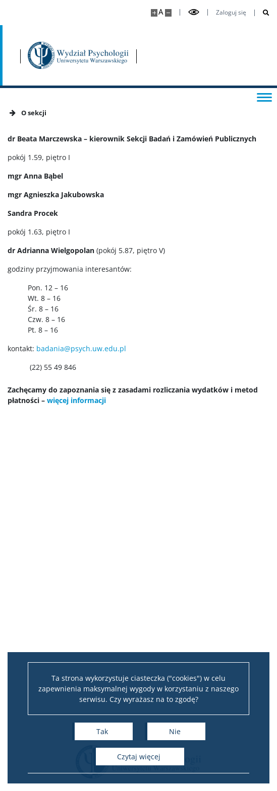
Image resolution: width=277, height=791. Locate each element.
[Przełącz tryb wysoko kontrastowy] (194, 12)
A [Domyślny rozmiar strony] (160, 12)
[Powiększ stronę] (154, 13)
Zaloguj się (231, 13)
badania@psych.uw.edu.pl (81, 348)
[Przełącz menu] (264, 97)
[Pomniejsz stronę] (168, 13)
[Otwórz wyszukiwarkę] (262, 13)
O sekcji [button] (27, 113)
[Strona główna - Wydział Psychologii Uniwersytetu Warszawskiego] (78, 55)
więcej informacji (76, 400)
